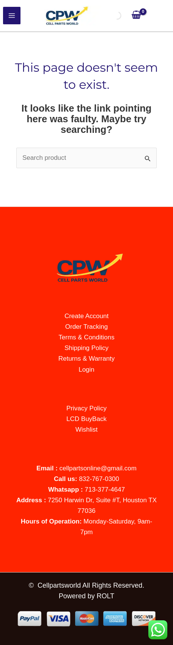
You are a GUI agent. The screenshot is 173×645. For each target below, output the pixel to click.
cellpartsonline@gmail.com (98, 468)
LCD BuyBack (86, 419)
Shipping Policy (86, 348)
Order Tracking (86, 326)
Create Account (86, 316)
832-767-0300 (99, 479)
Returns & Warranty (86, 358)
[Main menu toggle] (11, 15)
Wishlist (86, 429)
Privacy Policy (86, 408)
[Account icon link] (159, 15)
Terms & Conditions (86, 337)
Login (86, 369)
